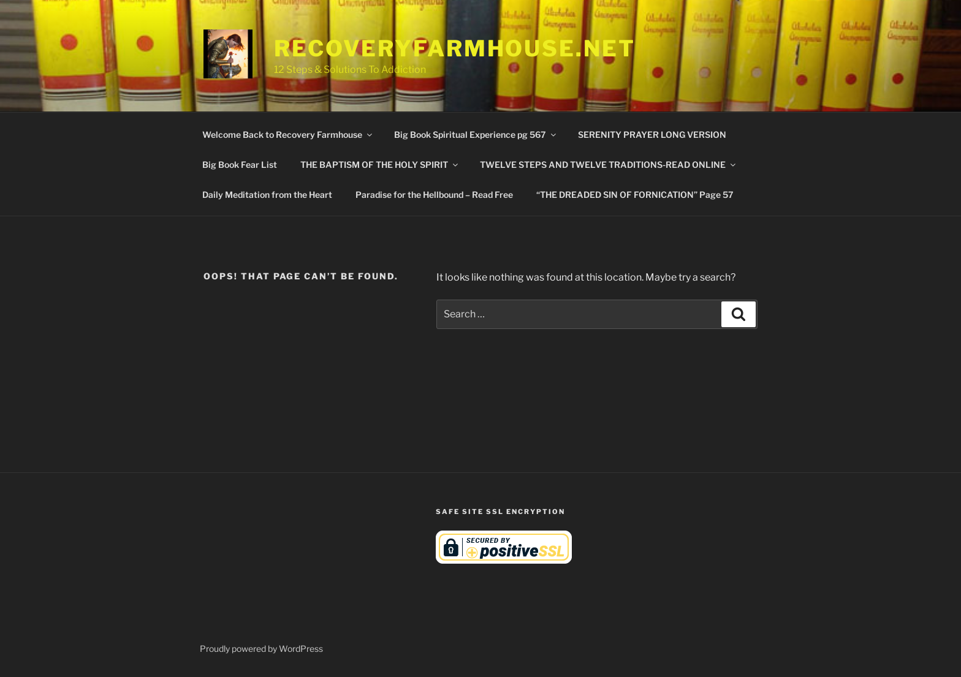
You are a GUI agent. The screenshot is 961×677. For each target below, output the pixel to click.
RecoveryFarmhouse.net (454, 48)
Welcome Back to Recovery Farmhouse (288, 134)
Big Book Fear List (239, 164)
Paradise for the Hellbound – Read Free (434, 194)
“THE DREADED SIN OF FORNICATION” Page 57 (635, 194)
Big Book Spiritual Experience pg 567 (476, 134)
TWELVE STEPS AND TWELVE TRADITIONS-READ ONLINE (608, 164)
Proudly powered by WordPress (261, 648)
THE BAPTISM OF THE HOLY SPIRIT (380, 164)
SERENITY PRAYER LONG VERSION (652, 134)
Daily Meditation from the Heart (267, 194)
